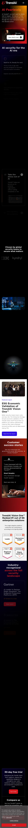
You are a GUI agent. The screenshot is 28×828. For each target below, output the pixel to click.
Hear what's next (15, 37)
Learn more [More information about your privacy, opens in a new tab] (9, 817)
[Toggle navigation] (23, 2)
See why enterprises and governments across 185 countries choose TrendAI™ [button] (13, 451)
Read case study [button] (10, 482)
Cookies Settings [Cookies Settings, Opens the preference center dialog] (14, 820)
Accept (14, 825)
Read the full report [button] (9, 433)
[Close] (26, 807)
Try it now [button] (13, 791)
